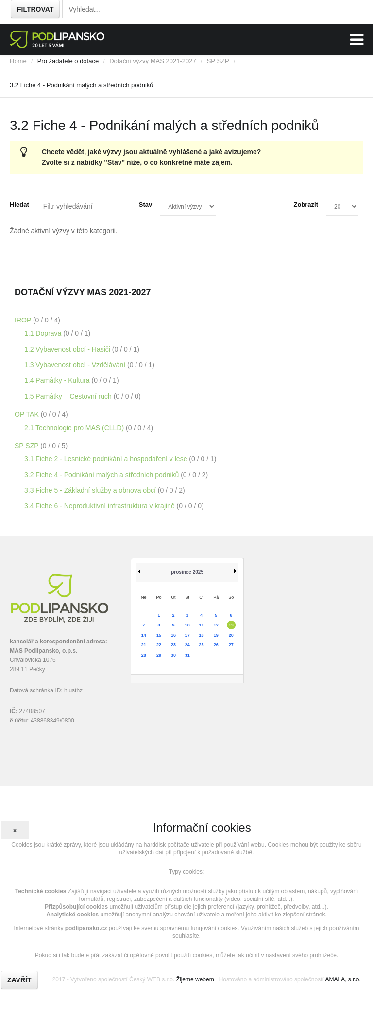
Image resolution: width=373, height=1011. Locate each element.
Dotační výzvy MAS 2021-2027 (152, 60)
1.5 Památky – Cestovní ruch (69, 396)
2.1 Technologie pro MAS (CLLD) (75, 428)
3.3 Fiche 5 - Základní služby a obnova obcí (91, 490)
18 (201, 635)
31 (187, 655)
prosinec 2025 (187, 572)
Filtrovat (35, 9)
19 (216, 635)
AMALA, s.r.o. (342, 979)
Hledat (19, 204)
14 (143, 635)
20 (231, 635)
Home (18, 60)
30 (173, 655)
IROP (24, 320)
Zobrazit (305, 204)
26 (216, 644)
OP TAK (28, 414)
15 (158, 635)
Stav (145, 204)
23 (173, 644)
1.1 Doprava (43, 333)
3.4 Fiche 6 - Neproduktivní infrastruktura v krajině (100, 506)
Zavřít (19, 980)
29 (158, 655)
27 (231, 644)
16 (173, 635)
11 (201, 625)
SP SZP (218, 60)
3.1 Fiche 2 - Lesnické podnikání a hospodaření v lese (106, 459)
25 (201, 644)
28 (143, 655)
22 (158, 644)
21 (143, 644)
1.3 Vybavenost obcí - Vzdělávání (75, 365)
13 (231, 625)
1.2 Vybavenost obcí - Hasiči (68, 349)
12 (216, 625)
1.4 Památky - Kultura (58, 380)
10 (187, 625)
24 (187, 644)
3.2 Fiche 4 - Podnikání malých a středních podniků (102, 475)
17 (187, 635)
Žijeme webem (195, 979)
